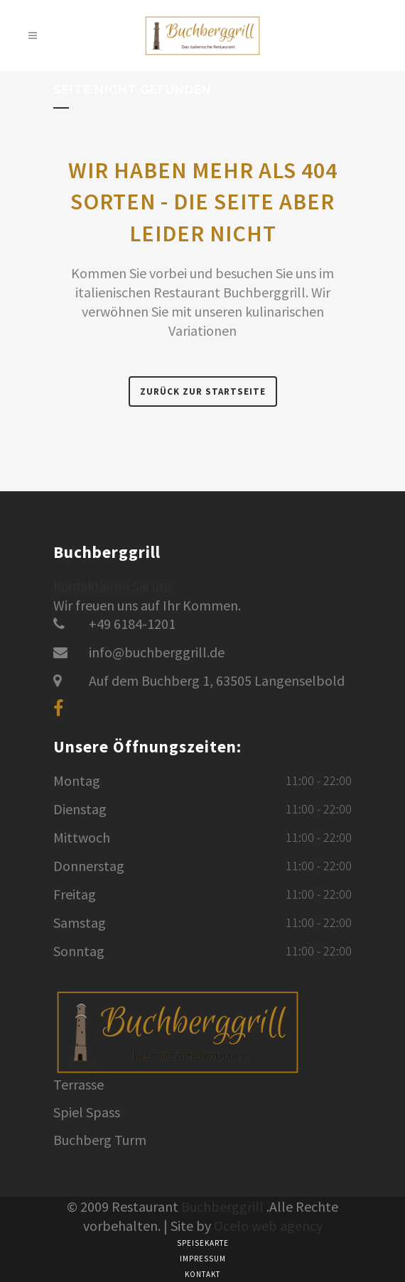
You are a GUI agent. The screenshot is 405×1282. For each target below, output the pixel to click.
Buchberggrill (222, 1206)
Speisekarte (203, 1243)
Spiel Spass (86, 1112)
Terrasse (78, 1084)
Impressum (203, 1259)
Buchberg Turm (99, 1140)
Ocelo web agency (268, 1225)
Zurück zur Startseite (203, 391)
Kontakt (202, 1274)
